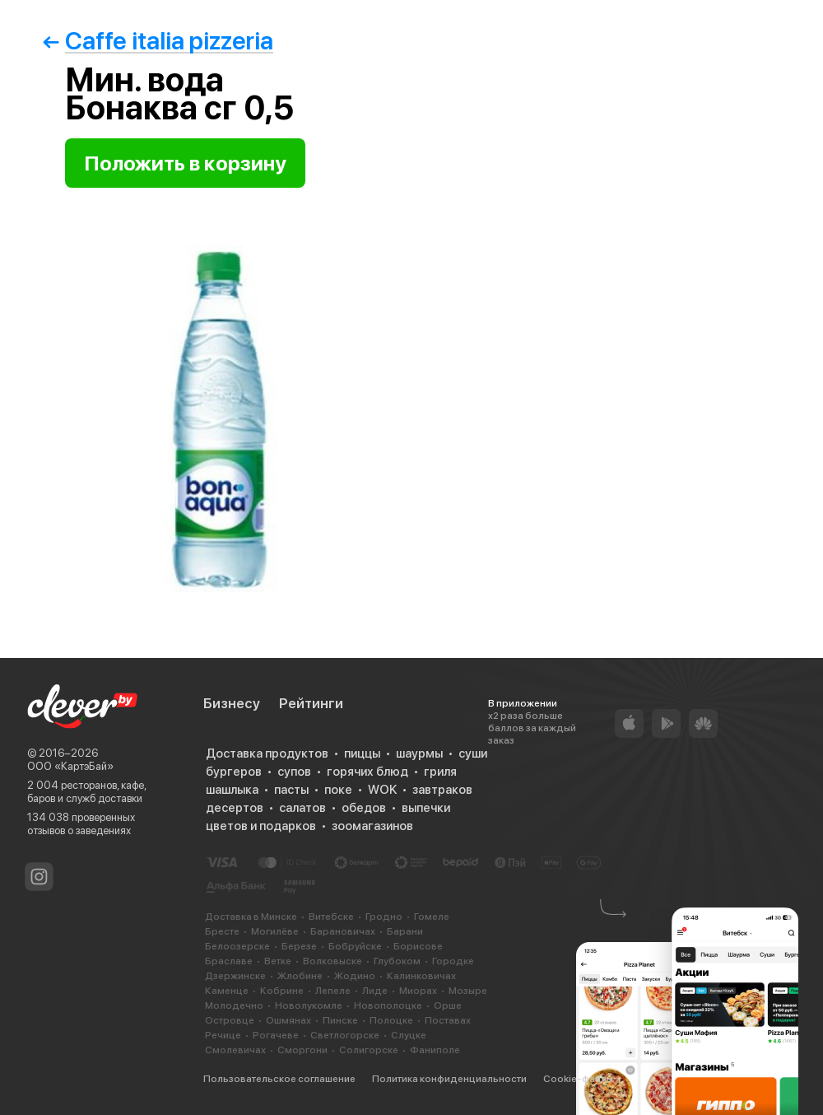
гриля (440, 771)
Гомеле (431, 916)
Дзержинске (235, 976)
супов (294, 771)
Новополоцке (388, 1005)
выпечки (426, 807)
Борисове (418, 946)
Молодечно (234, 1005)
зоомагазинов (372, 826)
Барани (405, 931)
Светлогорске (344, 1035)
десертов (234, 807)
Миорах (418, 990)
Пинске (340, 1020)
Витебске (331, 916)
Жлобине (300, 976)
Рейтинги (311, 703)
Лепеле (333, 990)
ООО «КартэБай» (70, 766)
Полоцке (391, 1020)
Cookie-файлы (578, 1079)
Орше (448, 1005)
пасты (291, 789)
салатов (302, 807)
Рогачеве (276, 1035)
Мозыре (468, 990)
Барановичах (342, 931)
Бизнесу (231, 703)
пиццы (362, 753)
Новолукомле (308, 1005)
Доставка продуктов (267, 753)
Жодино (354, 976)
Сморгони (302, 1050)
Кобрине (282, 990)
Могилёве (275, 931)
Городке (453, 961)
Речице (223, 1035)
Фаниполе (435, 1050)
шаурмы (419, 753)
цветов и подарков (261, 826)
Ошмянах (288, 1020)
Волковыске (332, 961)
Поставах (448, 1020)
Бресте (222, 931)
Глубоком (397, 961)
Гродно (383, 916)
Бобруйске (355, 946)
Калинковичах (421, 976)
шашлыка (232, 789)
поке (338, 789)
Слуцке (408, 1035)
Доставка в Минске (251, 916)
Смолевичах (235, 1050)
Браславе (229, 961)
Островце (229, 1020)
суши (472, 753)
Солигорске (368, 1050)
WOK (382, 789)
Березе (299, 946)
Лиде (375, 990)
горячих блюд (367, 771)
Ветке (277, 961)
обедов (364, 807)
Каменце (227, 990)
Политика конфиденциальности (449, 1079)
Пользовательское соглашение (279, 1079)
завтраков (442, 789)
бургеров (234, 771)
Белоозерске (237, 946)
